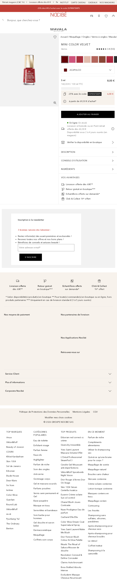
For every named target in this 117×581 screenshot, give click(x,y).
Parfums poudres (41, 488)
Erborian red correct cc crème (72, 439)
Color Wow (11, 495)
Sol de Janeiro (13, 466)
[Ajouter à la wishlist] (55, 37)
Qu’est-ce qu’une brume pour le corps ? (100, 459)
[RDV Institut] (91, 16)
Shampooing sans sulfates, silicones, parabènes (97, 518)
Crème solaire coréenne (100, 484)
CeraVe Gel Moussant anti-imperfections (71, 466)
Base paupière (40, 501)
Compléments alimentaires (95, 444)
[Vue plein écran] (55, 102)
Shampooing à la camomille (96, 552)
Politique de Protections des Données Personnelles (44, 412)
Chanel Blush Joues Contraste (71, 504)
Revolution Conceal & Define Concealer (71, 556)
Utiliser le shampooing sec (99, 451)
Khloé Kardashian (15, 456)
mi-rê (8, 514)
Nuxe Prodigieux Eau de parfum (73, 511)
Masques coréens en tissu (98, 495)
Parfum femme (40, 450)
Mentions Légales (81, 412)
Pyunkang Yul (12, 519)
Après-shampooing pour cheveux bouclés (100, 535)
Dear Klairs (11, 480)
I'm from (10, 485)
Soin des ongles (41, 469)
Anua (9, 437)
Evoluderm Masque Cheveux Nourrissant (71, 576)
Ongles (86, 37)
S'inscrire (30, 257)
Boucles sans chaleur (98, 474)
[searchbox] (58, 20)
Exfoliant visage (41, 445)
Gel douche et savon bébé (43, 524)
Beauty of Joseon (15, 447)
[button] (58, 374)
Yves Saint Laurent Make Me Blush (73, 531)
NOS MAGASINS (107, 2)
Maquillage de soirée (98, 464)
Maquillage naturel (97, 469)
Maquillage (75, 37)
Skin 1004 (11, 461)
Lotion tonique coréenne (100, 488)
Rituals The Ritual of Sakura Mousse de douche (70, 547)
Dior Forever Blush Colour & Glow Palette (72, 538)
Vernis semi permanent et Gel (45, 495)
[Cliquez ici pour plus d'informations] (64, 101)
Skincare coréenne (97, 479)
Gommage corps (41, 479)
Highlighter (38, 460)
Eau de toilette (40, 440)
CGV (95, 412)
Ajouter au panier (88, 114)
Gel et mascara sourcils (45, 483)
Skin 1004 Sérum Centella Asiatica (69, 489)
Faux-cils (37, 455)
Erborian (10, 471)
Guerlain (10, 499)
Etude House (12, 476)
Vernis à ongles (99, 37)
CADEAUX (92, 2)
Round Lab (11, 504)
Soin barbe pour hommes (41, 517)
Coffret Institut (95, 545)
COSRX (10, 452)
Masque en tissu (41, 505)
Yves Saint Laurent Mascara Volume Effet (71, 451)
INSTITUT (64, 2)
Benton (9, 528)
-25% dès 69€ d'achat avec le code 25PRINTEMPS (58, 8)
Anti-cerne (38, 474)
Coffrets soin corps (43, 539)
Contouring (93, 505)
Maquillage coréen (97, 501)
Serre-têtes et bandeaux (45, 510)
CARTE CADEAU (78, 2)
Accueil (64, 37)
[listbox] (88, 70)
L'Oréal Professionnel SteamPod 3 (71, 459)
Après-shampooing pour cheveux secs (100, 527)
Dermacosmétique (42, 530)
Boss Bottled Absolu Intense (71, 569)
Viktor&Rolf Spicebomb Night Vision (72, 474)
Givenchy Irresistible (71, 445)
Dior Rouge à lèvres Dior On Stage (73, 481)
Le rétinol (92, 541)
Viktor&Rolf (11, 442)
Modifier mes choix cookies (58, 417)
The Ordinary (12, 523)
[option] (64, 59)
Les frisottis (93, 510)
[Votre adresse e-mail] (46, 247)
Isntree (9, 490)
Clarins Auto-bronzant (72, 562)
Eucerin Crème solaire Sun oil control (71, 496)
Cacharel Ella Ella (69, 517)
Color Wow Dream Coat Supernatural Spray (72, 523)
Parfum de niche (41, 464)
